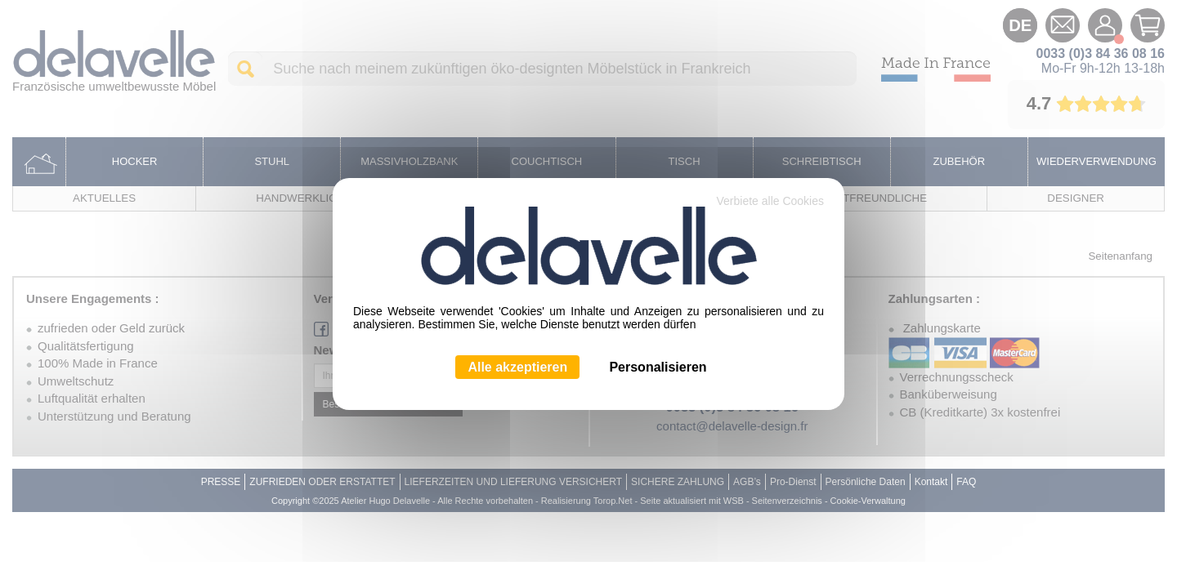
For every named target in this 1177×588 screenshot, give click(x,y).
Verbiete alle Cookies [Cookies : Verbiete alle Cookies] (770, 200)
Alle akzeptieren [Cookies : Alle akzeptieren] (517, 367)
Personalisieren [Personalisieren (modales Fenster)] (657, 367)
